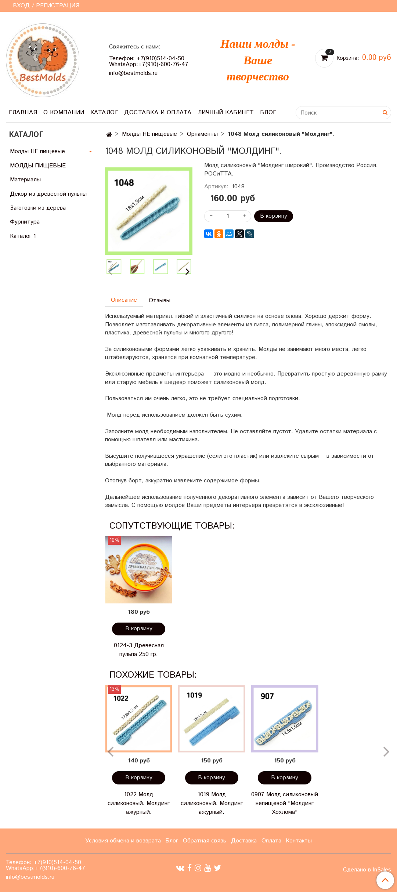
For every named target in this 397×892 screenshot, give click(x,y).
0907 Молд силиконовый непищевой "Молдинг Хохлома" (284, 803)
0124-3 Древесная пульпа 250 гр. (139, 650)
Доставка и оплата (158, 112)
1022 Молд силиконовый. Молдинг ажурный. (139, 803)
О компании (63, 112)
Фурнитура (25, 222)
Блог (268, 112)
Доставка (244, 841)
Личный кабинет (226, 112)
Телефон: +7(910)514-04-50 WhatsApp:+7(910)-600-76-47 (148, 61)
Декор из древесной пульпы (48, 194)
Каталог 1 (23, 236)
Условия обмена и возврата (123, 841)
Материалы (25, 179)
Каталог (104, 112)
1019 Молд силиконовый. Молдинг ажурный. (212, 803)
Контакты (299, 841)
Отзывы (159, 300)
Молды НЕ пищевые (149, 134)
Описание (124, 300)
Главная (23, 112)
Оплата (271, 841)
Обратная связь (204, 841)
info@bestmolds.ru (133, 73)
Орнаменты (202, 134)
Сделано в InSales (367, 870)
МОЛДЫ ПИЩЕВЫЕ (38, 166)
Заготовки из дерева (38, 208)
